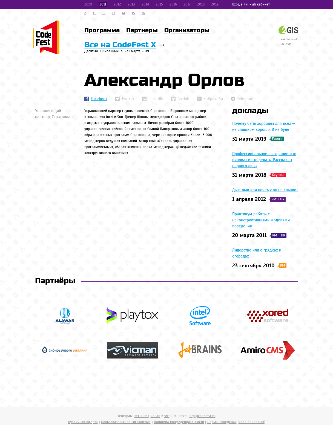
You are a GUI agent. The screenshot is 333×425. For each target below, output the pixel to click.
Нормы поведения (222, 422)
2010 (88, 4)
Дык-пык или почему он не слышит (265, 189)
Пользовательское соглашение (126, 422)
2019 (215, 4)
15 (133, 13)
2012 (117, 4)
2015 (159, 4)
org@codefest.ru (203, 416)
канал (155, 416)
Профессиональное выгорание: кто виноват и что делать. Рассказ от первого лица (264, 159)
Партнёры (55, 280)
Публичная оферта (83, 422)
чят (167, 416)
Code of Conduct (251, 422)
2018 (201, 4)
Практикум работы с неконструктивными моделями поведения (261, 220)
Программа (102, 30)
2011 (102, 4)
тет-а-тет (141, 416)
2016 (173, 4)
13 (113, 13)
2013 (131, 4)
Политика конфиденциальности (179, 422)
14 (123, 13)
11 (94, 13)
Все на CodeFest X (120, 45)
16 (143, 13)
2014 (145, 4)
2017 (187, 4)
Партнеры (142, 30)
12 (103, 13)
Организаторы (186, 30)
